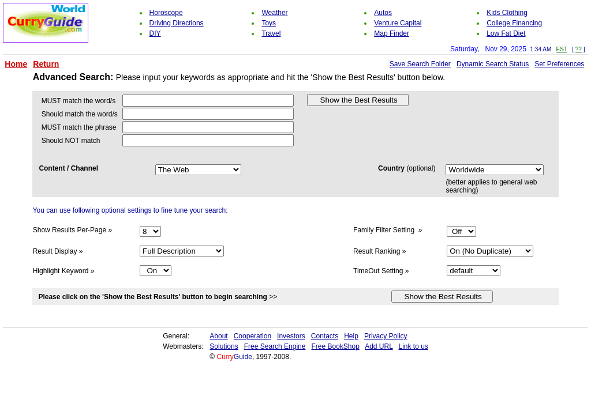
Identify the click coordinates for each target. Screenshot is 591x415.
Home (16, 64)
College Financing (514, 23)
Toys (268, 23)
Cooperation (252, 336)
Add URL (378, 346)
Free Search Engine (275, 346)
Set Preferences (559, 64)
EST (561, 49)
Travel (270, 33)
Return (46, 64)
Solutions (224, 346)
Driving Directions (176, 23)
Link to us (413, 346)
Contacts (324, 336)
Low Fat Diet (506, 33)
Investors (291, 336)
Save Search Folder (420, 64)
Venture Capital (397, 23)
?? (578, 49)
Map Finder (391, 33)
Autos (383, 13)
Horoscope (166, 13)
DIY (155, 33)
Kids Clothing (507, 13)
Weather (274, 13)
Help (351, 336)
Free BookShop (335, 346)
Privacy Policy (385, 336)
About (218, 336)
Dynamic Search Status (493, 64)
